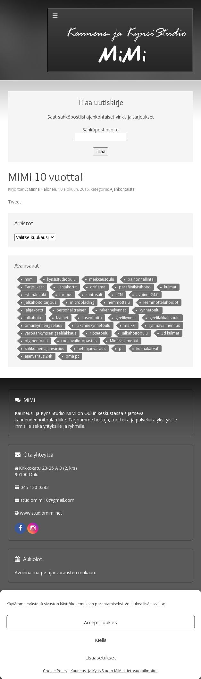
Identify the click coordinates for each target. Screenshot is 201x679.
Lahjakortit (67, 287)
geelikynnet (125, 317)
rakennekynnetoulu (93, 325)
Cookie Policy (55, 671)
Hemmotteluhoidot (160, 302)
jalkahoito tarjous (40, 302)
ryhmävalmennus (164, 325)
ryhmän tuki (35, 294)
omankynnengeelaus (43, 325)
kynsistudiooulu (61, 279)
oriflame (97, 287)
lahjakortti (34, 310)
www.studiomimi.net (41, 513)
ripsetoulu (99, 333)
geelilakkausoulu (164, 317)
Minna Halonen (42, 189)
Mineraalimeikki (124, 341)
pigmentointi (36, 341)
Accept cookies (100, 622)
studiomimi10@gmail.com (47, 500)
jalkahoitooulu (135, 333)
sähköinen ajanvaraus (44, 348)
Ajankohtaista (122, 189)
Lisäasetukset (100, 657)
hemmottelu (119, 302)
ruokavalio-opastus (78, 341)
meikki (129, 325)
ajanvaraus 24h (38, 356)
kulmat (170, 287)
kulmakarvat (147, 348)
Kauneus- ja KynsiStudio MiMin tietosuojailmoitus (114, 671)
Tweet (14, 202)
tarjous (65, 294)
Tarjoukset (34, 287)
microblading (82, 302)
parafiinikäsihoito (135, 287)
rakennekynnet (112, 310)
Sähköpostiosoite (100, 130)
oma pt (72, 356)
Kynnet (62, 317)
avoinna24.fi (147, 294)
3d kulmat (170, 333)
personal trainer (71, 310)
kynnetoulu (149, 310)
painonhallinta (141, 279)
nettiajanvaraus (91, 348)
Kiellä (100, 640)
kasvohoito (92, 317)
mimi (29, 279)
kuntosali (94, 294)
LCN (119, 294)
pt (121, 348)
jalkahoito (34, 317)
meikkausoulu (101, 279)
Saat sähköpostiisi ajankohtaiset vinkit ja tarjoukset (100, 117)
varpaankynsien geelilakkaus (50, 333)
